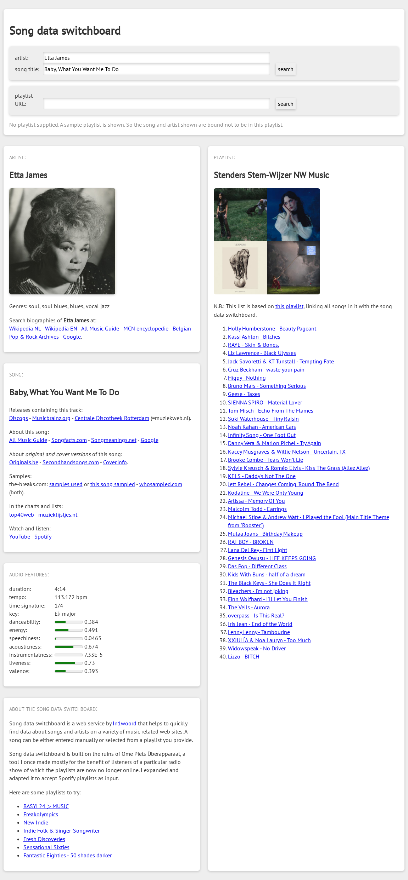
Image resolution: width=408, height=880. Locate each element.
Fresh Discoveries (44, 838)
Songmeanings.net (113, 439)
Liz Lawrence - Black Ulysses (262, 352)
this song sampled (112, 484)
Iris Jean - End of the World (260, 623)
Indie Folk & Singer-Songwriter (61, 830)
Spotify (42, 536)
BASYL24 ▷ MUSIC (46, 806)
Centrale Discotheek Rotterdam (112, 417)
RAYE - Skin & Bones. (253, 344)
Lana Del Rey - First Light (257, 549)
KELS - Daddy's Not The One (262, 475)
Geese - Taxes (244, 393)
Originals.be (23, 462)
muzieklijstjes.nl (57, 514)
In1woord (124, 723)
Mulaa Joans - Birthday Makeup (265, 533)
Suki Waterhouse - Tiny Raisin (263, 418)
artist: (21, 57)
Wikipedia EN (61, 328)
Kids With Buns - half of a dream (267, 574)
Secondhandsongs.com (71, 462)
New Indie (35, 822)
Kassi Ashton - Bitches (254, 336)
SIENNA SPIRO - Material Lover (265, 402)
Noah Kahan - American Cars (262, 426)
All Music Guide (100, 328)
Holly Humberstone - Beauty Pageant (272, 328)
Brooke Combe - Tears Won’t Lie (265, 459)
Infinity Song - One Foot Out (262, 434)
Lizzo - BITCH (243, 656)
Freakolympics (40, 814)
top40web (21, 514)
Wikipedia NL (25, 328)
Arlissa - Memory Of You (256, 500)
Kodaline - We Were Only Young (265, 492)
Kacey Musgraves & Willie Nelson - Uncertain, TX (287, 451)
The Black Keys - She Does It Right (269, 582)
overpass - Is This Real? (256, 615)
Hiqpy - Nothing (247, 377)
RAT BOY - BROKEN (251, 541)
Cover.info (115, 462)
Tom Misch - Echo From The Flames (270, 410)
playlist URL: (24, 99)
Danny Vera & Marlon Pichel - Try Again (274, 443)
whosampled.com (160, 484)
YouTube (19, 536)
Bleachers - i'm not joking (258, 590)
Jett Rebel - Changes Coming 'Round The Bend (283, 484)
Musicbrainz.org (51, 417)
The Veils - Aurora (249, 607)
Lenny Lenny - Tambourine (259, 631)
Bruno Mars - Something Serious (267, 385)
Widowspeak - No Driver (257, 648)
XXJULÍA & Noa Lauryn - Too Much (269, 640)
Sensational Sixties (46, 847)
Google (72, 336)
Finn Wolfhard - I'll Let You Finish (268, 599)
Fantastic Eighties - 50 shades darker (67, 855)
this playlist (289, 306)
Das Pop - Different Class (257, 566)
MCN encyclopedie (145, 328)
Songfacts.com (69, 439)
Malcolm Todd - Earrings (257, 508)
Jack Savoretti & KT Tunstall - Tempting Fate (281, 361)
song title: (27, 69)
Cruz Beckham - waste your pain (266, 369)
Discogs (18, 417)
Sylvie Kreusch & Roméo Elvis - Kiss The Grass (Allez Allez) (299, 467)
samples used (66, 484)
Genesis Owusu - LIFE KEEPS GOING (272, 558)
